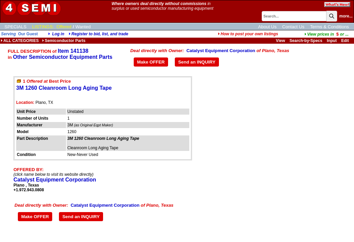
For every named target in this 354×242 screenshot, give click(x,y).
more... (345, 16)
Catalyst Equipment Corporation (220, 50)
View (280, 40)
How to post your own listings (248, 34)
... (326, 34)
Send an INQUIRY (197, 62)
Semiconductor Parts (64, 40)
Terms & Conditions (329, 26)
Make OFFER (151, 62)
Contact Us (293, 26)
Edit (345, 40)
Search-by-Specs (306, 40)
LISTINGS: (43, 26)
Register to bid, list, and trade (99, 34)
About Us (267, 26)
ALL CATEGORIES (20, 40)
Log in (58, 34)
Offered (64, 26)
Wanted (83, 26)
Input (331, 40)
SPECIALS (15, 26)
